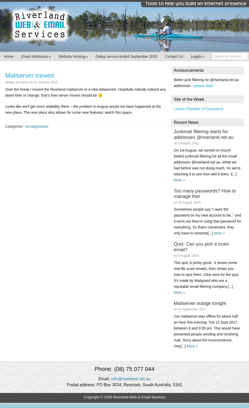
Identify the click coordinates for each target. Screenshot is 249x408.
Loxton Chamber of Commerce (198, 109)
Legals (197, 56)
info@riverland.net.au (130, 379)
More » (179, 180)
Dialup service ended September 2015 (126, 56)
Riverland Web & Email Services (124, 26)
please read (203, 86)
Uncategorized (36, 126)
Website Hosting (73, 56)
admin (24, 82)
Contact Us (174, 56)
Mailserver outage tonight (200, 303)
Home (8, 56)
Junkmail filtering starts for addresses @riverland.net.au (203, 134)
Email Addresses (36, 56)
